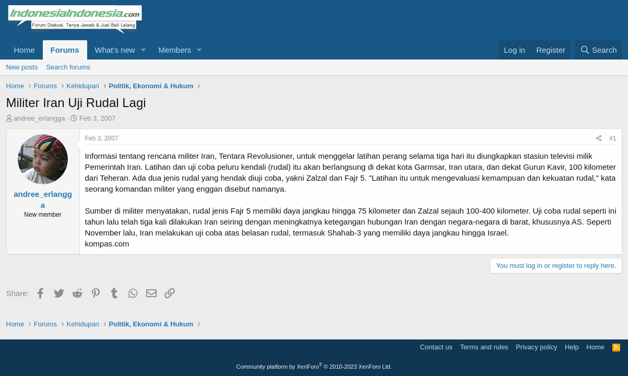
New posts (22, 67)
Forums (65, 49)
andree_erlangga (39, 118)
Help (572, 347)
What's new (115, 49)
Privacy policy (536, 347)
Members (174, 49)
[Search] (598, 50)
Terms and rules (484, 347)
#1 (612, 138)
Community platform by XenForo (314, 366)
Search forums (68, 67)
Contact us (436, 347)
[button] (143, 50)
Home (24, 49)
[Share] (599, 139)
